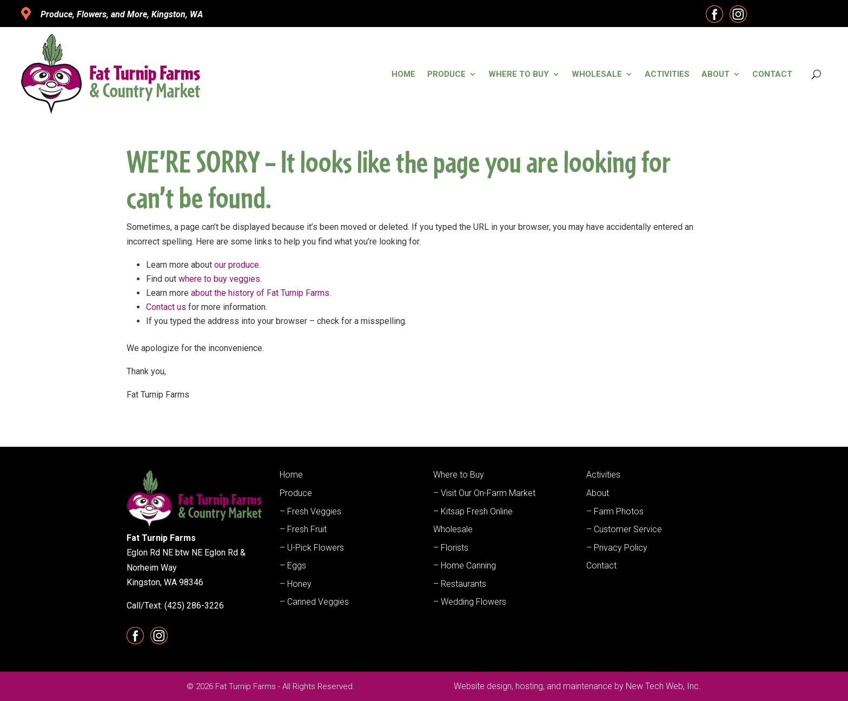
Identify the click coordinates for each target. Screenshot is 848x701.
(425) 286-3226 (194, 605)
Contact (772, 74)
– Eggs (293, 565)
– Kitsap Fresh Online (473, 511)
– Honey (296, 584)
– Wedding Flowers (469, 602)
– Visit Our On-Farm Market (484, 493)
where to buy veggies (219, 279)
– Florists (450, 548)
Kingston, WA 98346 (165, 582)
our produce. (237, 265)
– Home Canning (464, 565)
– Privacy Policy (616, 548)
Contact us (166, 307)
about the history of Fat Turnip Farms (260, 293)
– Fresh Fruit (303, 529)
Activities (667, 74)
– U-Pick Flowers (312, 548)
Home (403, 74)
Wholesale (597, 74)
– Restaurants (459, 584)
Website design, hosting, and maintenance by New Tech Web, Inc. (577, 686)
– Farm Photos (615, 511)
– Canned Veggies (314, 602)
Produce (446, 74)
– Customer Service (624, 529)
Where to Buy (518, 74)
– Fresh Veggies (310, 511)
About (715, 74)
